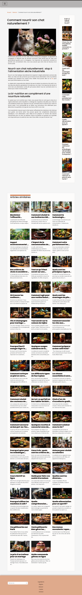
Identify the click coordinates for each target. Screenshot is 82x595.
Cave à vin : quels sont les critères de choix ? (40, 452)
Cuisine (41, 589)
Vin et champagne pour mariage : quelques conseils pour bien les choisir (19, 324)
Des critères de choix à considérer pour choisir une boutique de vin (19, 272)
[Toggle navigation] (4, 3)
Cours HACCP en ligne (17, 477)
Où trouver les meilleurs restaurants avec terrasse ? (18, 298)
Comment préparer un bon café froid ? (61, 347)
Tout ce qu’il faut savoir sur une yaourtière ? (39, 271)
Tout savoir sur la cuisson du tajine (39, 322)
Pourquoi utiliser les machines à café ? (19, 502)
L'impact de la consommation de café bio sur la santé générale (40, 245)
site (52, 78)
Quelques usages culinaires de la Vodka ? (39, 348)
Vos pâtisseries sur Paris (19, 528)
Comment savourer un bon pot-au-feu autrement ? (19, 427)
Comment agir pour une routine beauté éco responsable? (40, 297)
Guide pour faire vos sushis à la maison (40, 477)
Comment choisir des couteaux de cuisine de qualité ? (19, 401)
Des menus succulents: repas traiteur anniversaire (60, 530)
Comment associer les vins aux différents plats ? (61, 323)
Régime (41, 584)
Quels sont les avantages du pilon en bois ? (66, 72)
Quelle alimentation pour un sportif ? (66, 122)
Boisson (41, 587)
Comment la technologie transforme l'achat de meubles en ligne (61, 218)
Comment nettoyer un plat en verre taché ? (66, 176)
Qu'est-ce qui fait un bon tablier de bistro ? (40, 401)
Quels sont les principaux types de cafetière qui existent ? (61, 272)
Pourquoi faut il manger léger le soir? (17, 348)
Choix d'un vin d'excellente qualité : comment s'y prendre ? (67, 45)
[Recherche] (18, 583)
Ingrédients (41, 582)
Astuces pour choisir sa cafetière (62, 451)
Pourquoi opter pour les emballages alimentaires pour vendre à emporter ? (66, 149)
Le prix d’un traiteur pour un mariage (19, 555)
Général (14, 12)
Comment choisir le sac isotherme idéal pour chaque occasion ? (40, 218)
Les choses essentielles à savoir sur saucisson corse (62, 375)
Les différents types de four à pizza (40, 374)
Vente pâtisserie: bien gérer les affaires (39, 529)
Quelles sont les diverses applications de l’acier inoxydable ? (61, 479)
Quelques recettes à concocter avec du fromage (40, 427)
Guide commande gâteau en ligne (39, 555)
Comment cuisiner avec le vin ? (61, 426)
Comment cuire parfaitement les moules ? (66, 97)
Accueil (9, 12)
